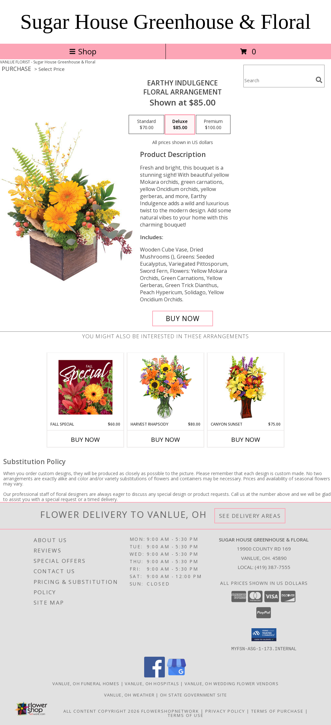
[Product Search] (278, 80)
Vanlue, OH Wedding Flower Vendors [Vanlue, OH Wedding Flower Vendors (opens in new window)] (232, 683)
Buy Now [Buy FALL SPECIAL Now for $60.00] (85, 439)
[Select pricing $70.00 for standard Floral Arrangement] (146, 124)
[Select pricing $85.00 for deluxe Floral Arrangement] (180, 124)
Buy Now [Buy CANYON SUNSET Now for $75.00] (245, 439)
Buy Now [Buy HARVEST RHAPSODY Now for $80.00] (165, 439)
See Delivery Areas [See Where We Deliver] (250, 515)
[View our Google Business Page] (176, 675)
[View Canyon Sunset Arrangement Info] (246, 387)
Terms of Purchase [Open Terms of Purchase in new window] (277, 711)
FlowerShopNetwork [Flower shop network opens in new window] (170, 711)
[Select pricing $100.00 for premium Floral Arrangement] (213, 124)
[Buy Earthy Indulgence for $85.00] (182, 318)
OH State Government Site (193, 694)
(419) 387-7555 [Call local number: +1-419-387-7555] (272, 567)
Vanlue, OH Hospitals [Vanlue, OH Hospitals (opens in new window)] (152, 683)
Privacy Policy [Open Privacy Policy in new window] (225, 711)
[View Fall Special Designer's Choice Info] (85, 387)
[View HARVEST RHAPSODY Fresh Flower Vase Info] (166, 387)
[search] (319, 80)
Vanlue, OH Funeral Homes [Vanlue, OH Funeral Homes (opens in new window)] (85, 683)
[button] (263, 634)
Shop (82, 51)
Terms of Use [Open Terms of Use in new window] (186, 715)
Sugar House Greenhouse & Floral (165, 21)
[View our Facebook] (154, 675)
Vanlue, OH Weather (129, 694)
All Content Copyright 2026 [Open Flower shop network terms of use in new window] (101, 711)
